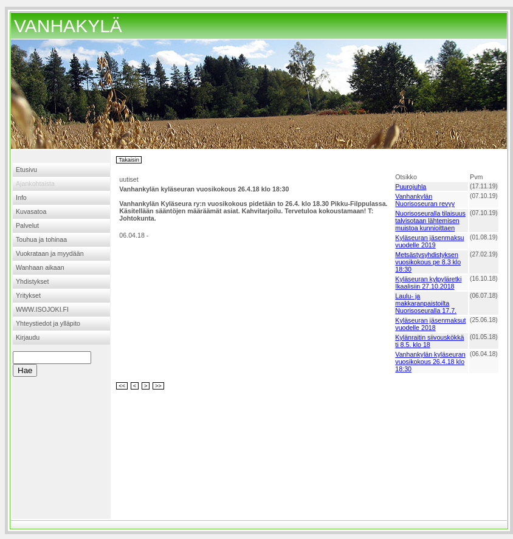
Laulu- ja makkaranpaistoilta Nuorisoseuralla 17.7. (425, 303)
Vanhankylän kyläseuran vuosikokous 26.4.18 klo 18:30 (430, 361)
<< (122, 386)
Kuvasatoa (31, 211)
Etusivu (26, 169)
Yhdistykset (32, 281)
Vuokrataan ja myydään (50, 253)
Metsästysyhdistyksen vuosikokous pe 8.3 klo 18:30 (428, 262)
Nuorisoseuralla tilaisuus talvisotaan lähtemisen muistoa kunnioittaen (430, 221)
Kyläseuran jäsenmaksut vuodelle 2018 (430, 324)
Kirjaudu (28, 337)
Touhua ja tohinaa (41, 239)
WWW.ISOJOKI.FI (42, 309)
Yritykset (28, 295)
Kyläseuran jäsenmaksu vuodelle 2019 (429, 241)
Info (21, 197)
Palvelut (27, 225)
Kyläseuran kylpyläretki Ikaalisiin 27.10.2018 (428, 282)
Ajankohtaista (35, 183)
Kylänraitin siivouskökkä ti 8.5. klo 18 (429, 341)
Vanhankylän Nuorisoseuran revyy (425, 200)
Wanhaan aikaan (40, 267)
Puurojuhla (410, 186)
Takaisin (129, 160)
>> (158, 386)
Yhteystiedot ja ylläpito (48, 323)
